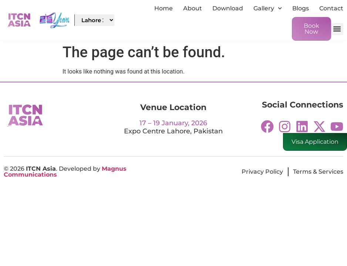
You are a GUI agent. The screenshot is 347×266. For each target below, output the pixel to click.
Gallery (267, 8)
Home (163, 8)
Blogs (300, 8)
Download (227, 8)
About (192, 8)
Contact (331, 8)
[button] (337, 29)
